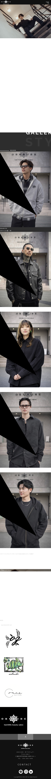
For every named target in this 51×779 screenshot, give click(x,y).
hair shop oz (30, 652)
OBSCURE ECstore (32, 733)
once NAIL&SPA (31, 706)
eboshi (29, 679)
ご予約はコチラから (5, 570)
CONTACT (24, 764)
